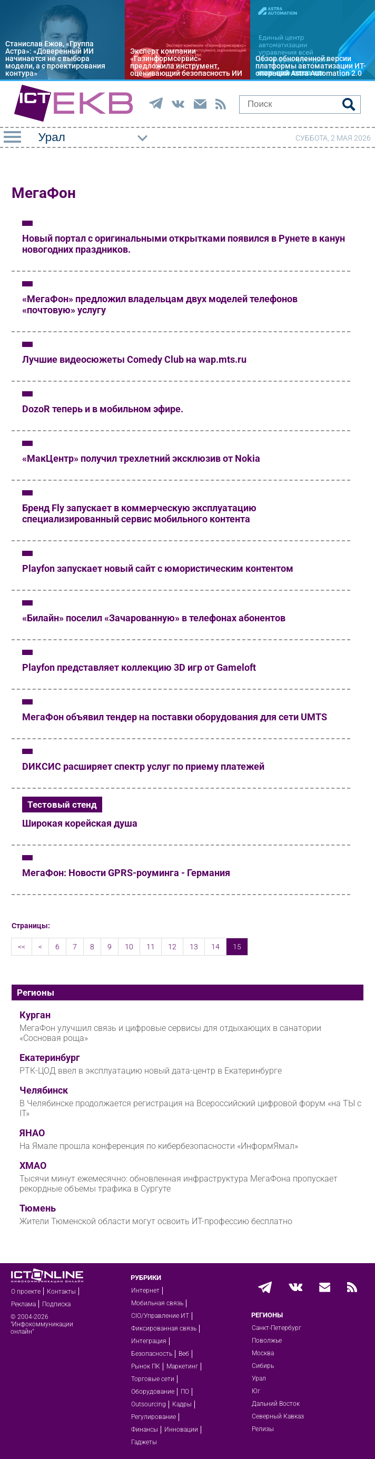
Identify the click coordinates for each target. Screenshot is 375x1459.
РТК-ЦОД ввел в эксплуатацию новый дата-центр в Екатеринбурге (150, 1071)
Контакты (61, 1291)
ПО (185, 1391)
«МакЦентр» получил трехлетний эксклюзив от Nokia (141, 458)
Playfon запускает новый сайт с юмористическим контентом (157, 568)
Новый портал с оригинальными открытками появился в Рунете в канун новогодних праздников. (183, 244)
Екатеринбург (49, 1058)
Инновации (181, 1429)
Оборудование (152, 1391)
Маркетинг (182, 1366)
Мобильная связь (157, 1303)
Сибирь (263, 1365)
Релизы (263, 1429)
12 (172, 946)
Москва (263, 1353)
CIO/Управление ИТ (160, 1315)
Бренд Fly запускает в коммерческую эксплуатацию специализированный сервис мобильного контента (139, 513)
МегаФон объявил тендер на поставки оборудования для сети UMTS (174, 716)
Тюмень (37, 1208)
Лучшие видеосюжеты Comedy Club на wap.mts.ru (134, 359)
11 (150, 946)
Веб (184, 1353)
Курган (35, 1015)
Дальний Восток (276, 1403)
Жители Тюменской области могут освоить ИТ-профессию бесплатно (155, 1221)
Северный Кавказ (278, 1416)
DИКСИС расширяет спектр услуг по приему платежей (143, 766)
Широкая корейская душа (79, 823)
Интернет (145, 1290)
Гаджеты (144, 1442)
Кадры (182, 1404)
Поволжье (267, 1340)
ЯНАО (32, 1133)
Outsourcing (148, 1404)
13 (194, 946)
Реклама (23, 1304)
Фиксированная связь (163, 1328)
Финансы (144, 1429)
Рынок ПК (145, 1366)
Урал (259, 1378)
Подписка (56, 1304)
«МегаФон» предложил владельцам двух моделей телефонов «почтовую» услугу (160, 304)
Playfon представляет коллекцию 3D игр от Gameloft (139, 667)
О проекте (26, 1291)
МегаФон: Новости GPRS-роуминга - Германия (126, 872)
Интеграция (148, 1341)
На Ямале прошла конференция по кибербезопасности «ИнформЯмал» (158, 1146)
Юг (256, 1391)
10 (129, 946)
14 (215, 946)
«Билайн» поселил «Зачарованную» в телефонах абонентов (153, 617)
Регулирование (153, 1417)
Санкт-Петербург (276, 1328)
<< (21, 946)
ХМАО (32, 1165)
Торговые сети (152, 1379)
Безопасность (151, 1353)
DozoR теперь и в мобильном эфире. (102, 408)
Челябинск (43, 1090)
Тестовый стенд (62, 804)
